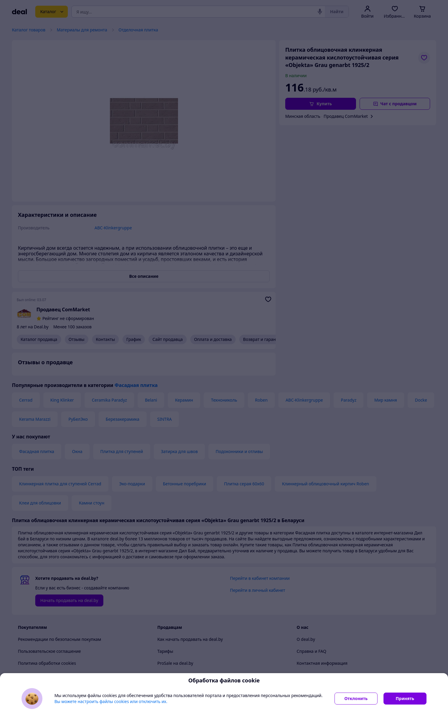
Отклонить (356, 698)
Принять (405, 698)
